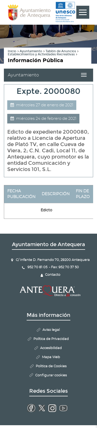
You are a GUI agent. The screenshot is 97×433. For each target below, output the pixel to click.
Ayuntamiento (31, 51)
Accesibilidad (51, 348)
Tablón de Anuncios (61, 51)
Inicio (12, 51)
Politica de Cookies (51, 366)
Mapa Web (51, 357)
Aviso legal (51, 330)
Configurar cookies (51, 375)
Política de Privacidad (51, 339)
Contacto (52, 275)
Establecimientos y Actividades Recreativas (41, 54)
